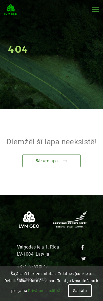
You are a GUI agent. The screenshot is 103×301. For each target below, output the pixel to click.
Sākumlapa (47, 160)
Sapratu (80, 290)
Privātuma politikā (44, 290)
